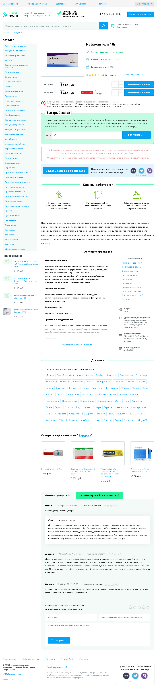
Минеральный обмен (15, 144)
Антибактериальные (15, 55)
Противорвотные (13, 201)
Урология (9, 234)
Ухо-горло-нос (12, 239)
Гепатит (8, 86)
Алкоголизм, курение (15, 46)
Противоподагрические (16, 196)
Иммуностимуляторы (15, 129)
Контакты (102, 4)
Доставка (61, 4)
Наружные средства (14, 148)
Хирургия (18, 32)
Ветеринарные (12, 72)
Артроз (8, 60)
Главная (6, 32)
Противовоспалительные (17, 182)
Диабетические (12, 115)
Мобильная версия (14, 674)
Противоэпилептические (17, 206)
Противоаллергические (16, 172)
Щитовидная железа (15, 249)
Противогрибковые (14, 187)
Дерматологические (15, 110)
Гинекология (11, 96)
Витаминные (11, 77)
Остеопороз (11, 158)
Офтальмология (12, 163)
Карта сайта (8, 680)
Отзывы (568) (81, 4)
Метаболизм (11, 139)
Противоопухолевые (15, 191)
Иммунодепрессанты (15, 124)
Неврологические (13, 153)
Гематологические (13, 81)
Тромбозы (10, 230)
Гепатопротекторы (14, 91)
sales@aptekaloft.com (62, 667)
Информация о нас (37, 4)
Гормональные (12, 105)
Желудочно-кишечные (15, 120)
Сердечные (10, 220)
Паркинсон (10, 167)
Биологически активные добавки (16, 66)
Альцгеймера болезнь (16, 50)
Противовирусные (14, 177)
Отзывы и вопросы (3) (133, 75)
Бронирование (10, 4)
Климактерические (14, 134)
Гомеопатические (13, 101)
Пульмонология (12, 215)
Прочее (8, 210)
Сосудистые (10, 225)
